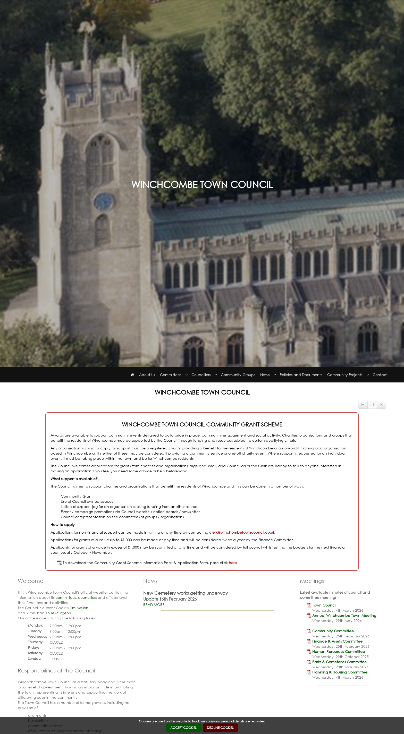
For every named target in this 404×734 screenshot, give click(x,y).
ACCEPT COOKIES (183, 728)
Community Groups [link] (238, 374)
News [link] (265, 374)
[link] (132, 375)
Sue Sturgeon (59, 613)
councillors (87, 597)
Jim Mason (79, 607)
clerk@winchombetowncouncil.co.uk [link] (242, 532)
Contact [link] (380, 374)
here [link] (233, 562)
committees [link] (65, 597)
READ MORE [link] (154, 604)
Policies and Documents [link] (301, 374)
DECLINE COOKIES (220, 728)
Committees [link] (170, 374)
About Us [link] (147, 374)
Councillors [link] (201, 374)
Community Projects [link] (344, 374)
